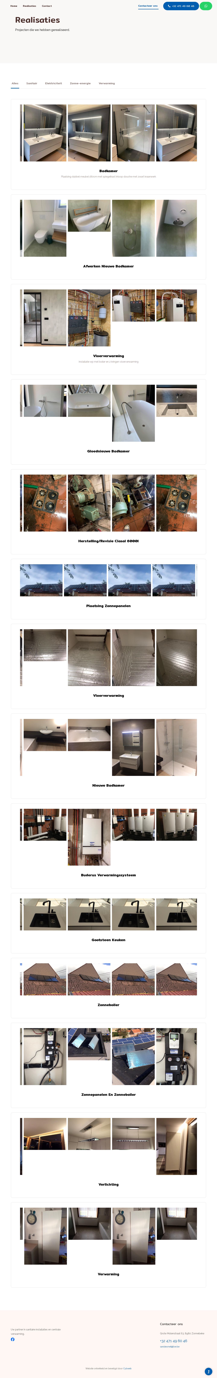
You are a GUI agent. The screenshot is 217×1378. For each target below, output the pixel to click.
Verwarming (108, 1274)
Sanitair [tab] (31, 83)
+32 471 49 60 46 (181, 6)
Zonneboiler (108, 1005)
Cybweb (127, 1368)
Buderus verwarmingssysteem (108, 875)
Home (13, 6)
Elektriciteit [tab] (53, 83)
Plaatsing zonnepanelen (108, 606)
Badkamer (108, 171)
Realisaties (29, 6)
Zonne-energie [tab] (80, 83)
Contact (47, 6)
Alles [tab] (15, 83)
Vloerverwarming (108, 356)
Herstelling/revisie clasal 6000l (108, 541)
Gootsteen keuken (108, 940)
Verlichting (109, 1184)
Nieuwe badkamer (108, 785)
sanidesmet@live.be (169, 1346)
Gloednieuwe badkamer (108, 451)
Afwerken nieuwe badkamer (108, 266)
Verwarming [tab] (107, 83)
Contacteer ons (148, 6)
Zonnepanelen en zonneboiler (108, 1094)
